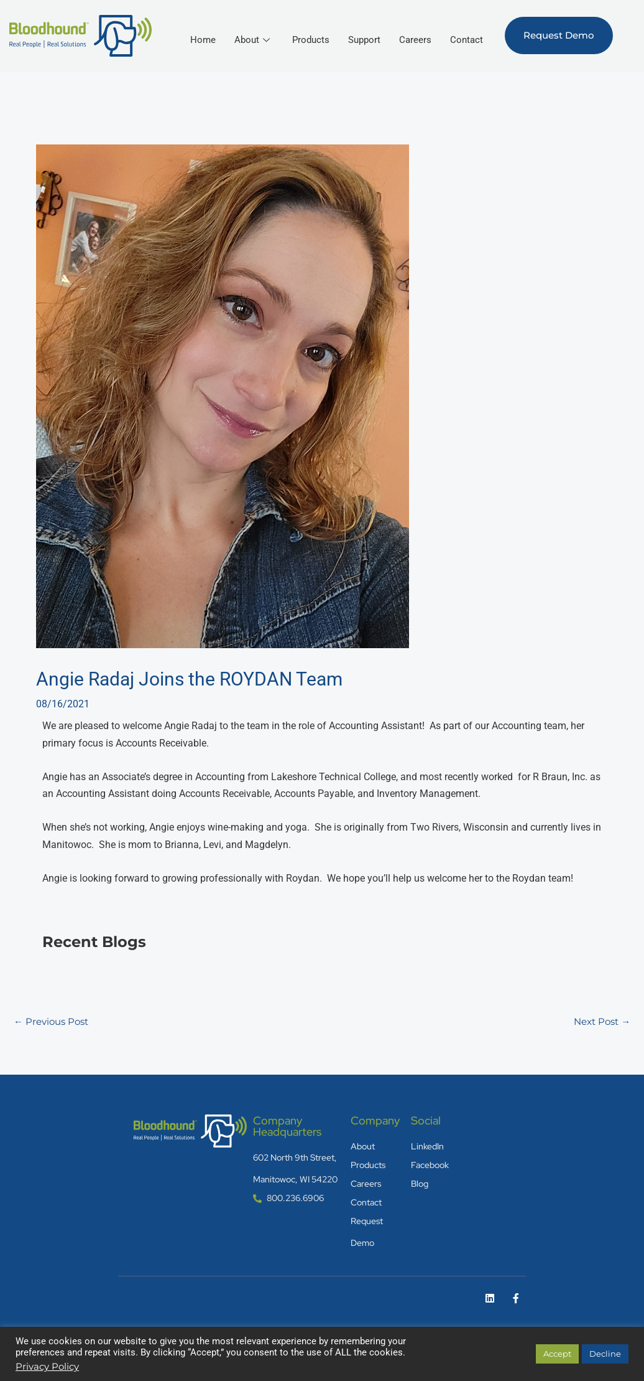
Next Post (599, 1019)
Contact (466, 49)
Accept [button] (557, 1354)
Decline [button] (605, 1354)
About (298, 31)
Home (248, 31)
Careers (466, 31)
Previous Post (54, 1019)
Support (414, 31)
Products (358, 31)
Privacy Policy (47, 1366)
